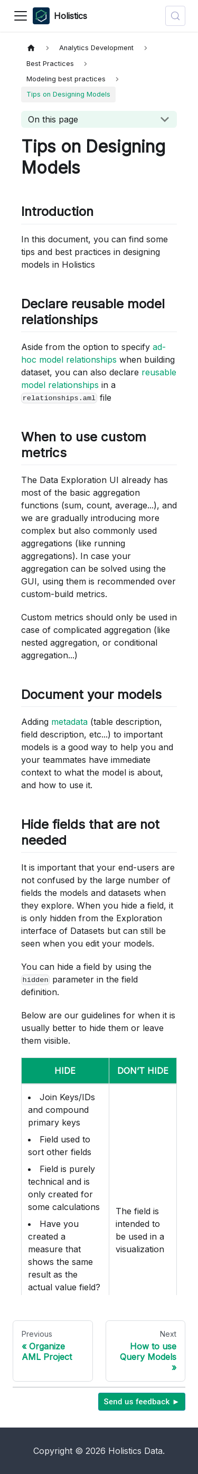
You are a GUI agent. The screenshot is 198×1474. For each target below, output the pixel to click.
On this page (53, 119)
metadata (69, 721)
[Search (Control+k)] (175, 16)
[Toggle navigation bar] (21, 16)
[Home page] (31, 47)
